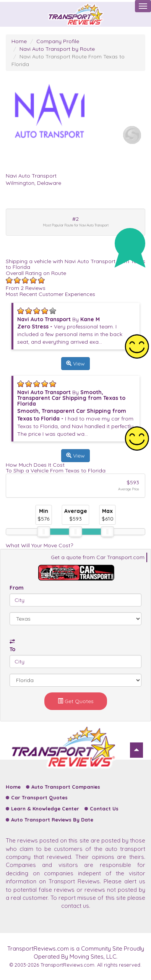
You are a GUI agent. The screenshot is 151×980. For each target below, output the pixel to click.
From (17, 587)
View (75, 363)
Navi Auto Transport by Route (57, 48)
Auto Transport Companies (65, 787)
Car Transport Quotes (39, 797)
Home (19, 41)
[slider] (43, 531)
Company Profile (57, 41)
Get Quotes (76, 701)
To (12, 649)
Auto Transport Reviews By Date (52, 820)
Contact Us (104, 808)
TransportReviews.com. (68, 965)
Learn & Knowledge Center (45, 808)
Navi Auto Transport (31, 175)
